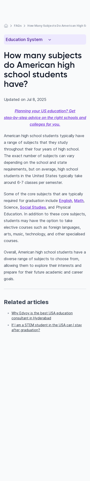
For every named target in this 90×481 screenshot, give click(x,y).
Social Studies (33, 207)
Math (79, 200)
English (65, 200)
